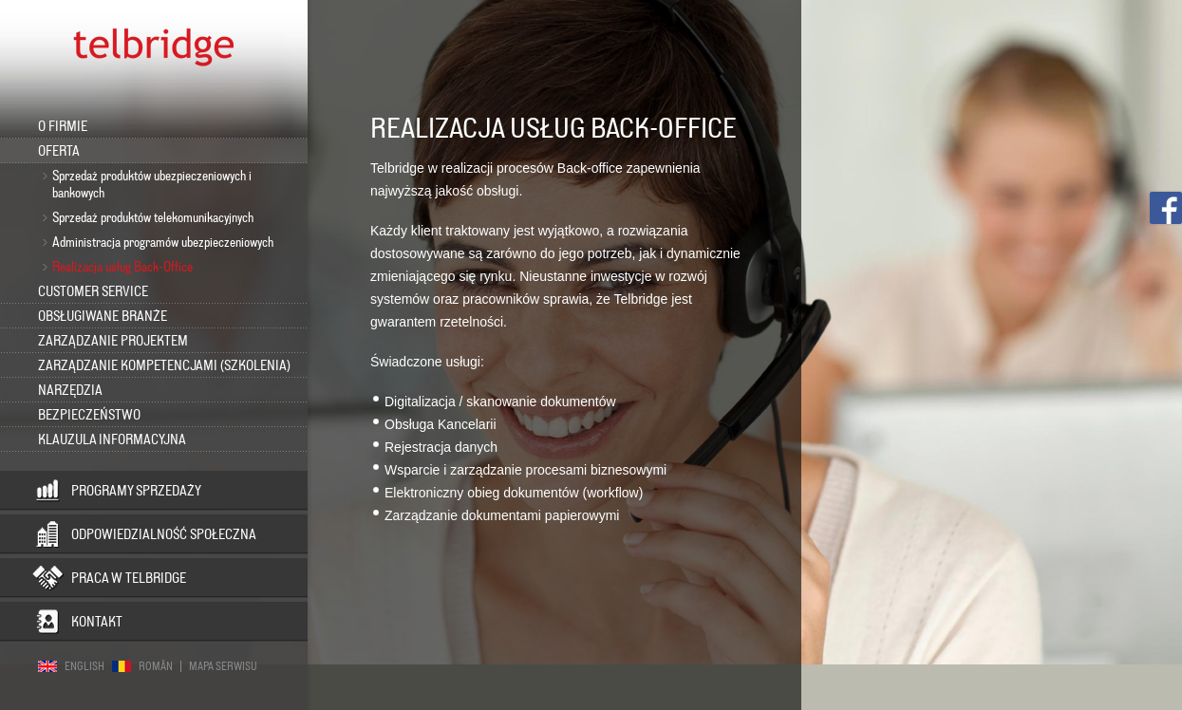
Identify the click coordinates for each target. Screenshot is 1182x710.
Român (156, 666)
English (84, 666)
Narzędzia (70, 390)
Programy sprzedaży (136, 490)
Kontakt (96, 621)
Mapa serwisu (223, 666)
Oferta (59, 151)
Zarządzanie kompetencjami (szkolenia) (164, 365)
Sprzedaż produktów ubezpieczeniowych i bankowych (152, 184)
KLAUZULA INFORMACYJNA (112, 439)
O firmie (62, 126)
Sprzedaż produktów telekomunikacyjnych (152, 217)
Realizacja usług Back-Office (122, 266)
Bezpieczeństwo (89, 414)
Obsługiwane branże (102, 316)
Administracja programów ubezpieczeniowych (162, 242)
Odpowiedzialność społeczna (163, 534)
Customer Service (93, 291)
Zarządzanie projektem (113, 340)
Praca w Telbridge (128, 578)
